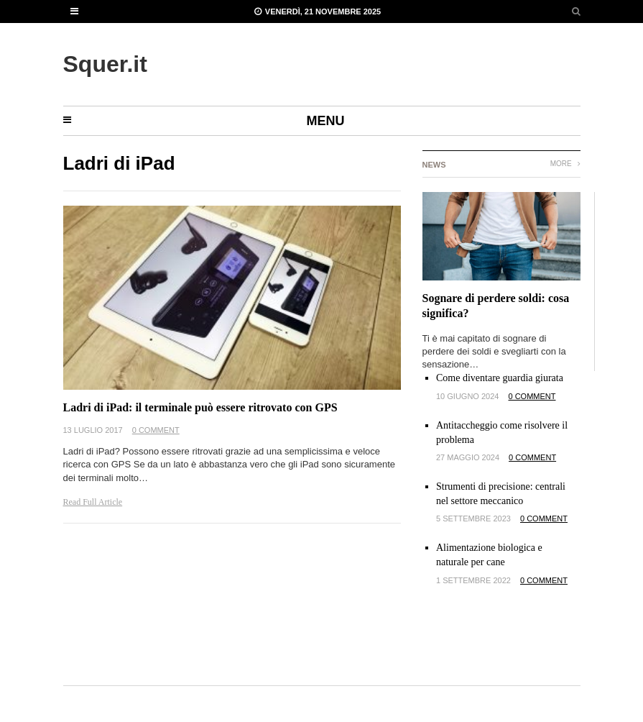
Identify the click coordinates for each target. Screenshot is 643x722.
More (565, 164)
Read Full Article (93, 502)
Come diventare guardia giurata (499, 378)
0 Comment (156, 430)
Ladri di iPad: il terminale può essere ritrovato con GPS (200, 407)
